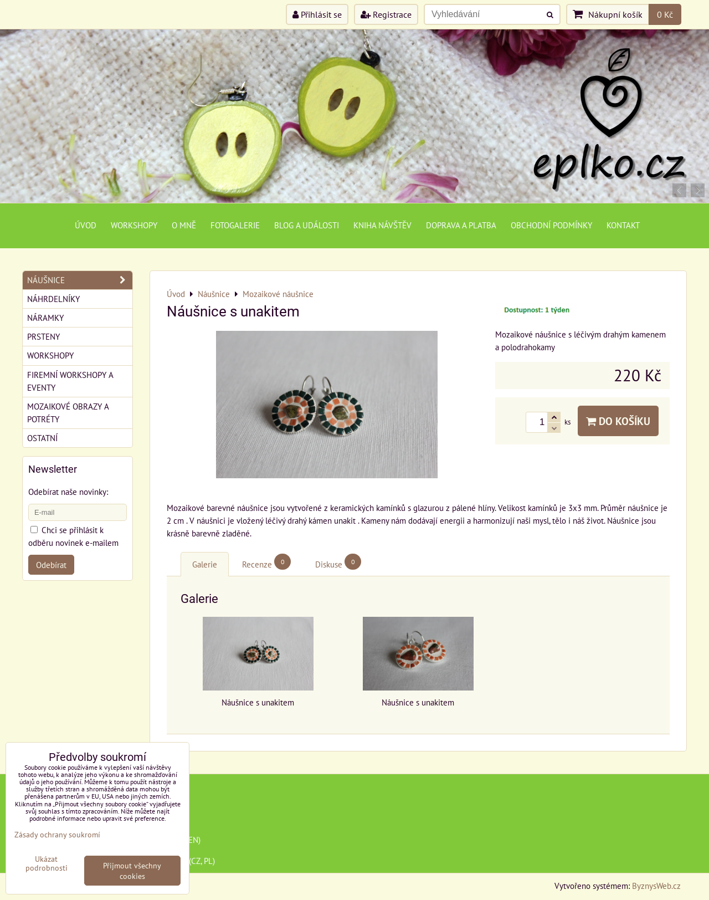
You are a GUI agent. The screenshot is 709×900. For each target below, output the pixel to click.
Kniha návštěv (382, 225)
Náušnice (79, 280)
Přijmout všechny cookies (132, 870)
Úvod (85, 225)
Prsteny (43, 336)
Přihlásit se (317, 14)
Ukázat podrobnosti (46, 863)
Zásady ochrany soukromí (57, 834)
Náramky (45, 317)
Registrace (386, 14)
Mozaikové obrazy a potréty (68, 413)
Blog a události (306, 225)
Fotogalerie (235, 225)
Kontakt (623, 225)
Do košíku (618, 421)
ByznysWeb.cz (656, 885)
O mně (184, 225)
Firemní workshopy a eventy (70, 381)
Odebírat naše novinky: (68, 491)
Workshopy (134, 225)
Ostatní (42, 437)
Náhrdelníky (53, 298)
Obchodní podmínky (551, 225)
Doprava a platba (461, 225)
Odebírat (51, 564)
